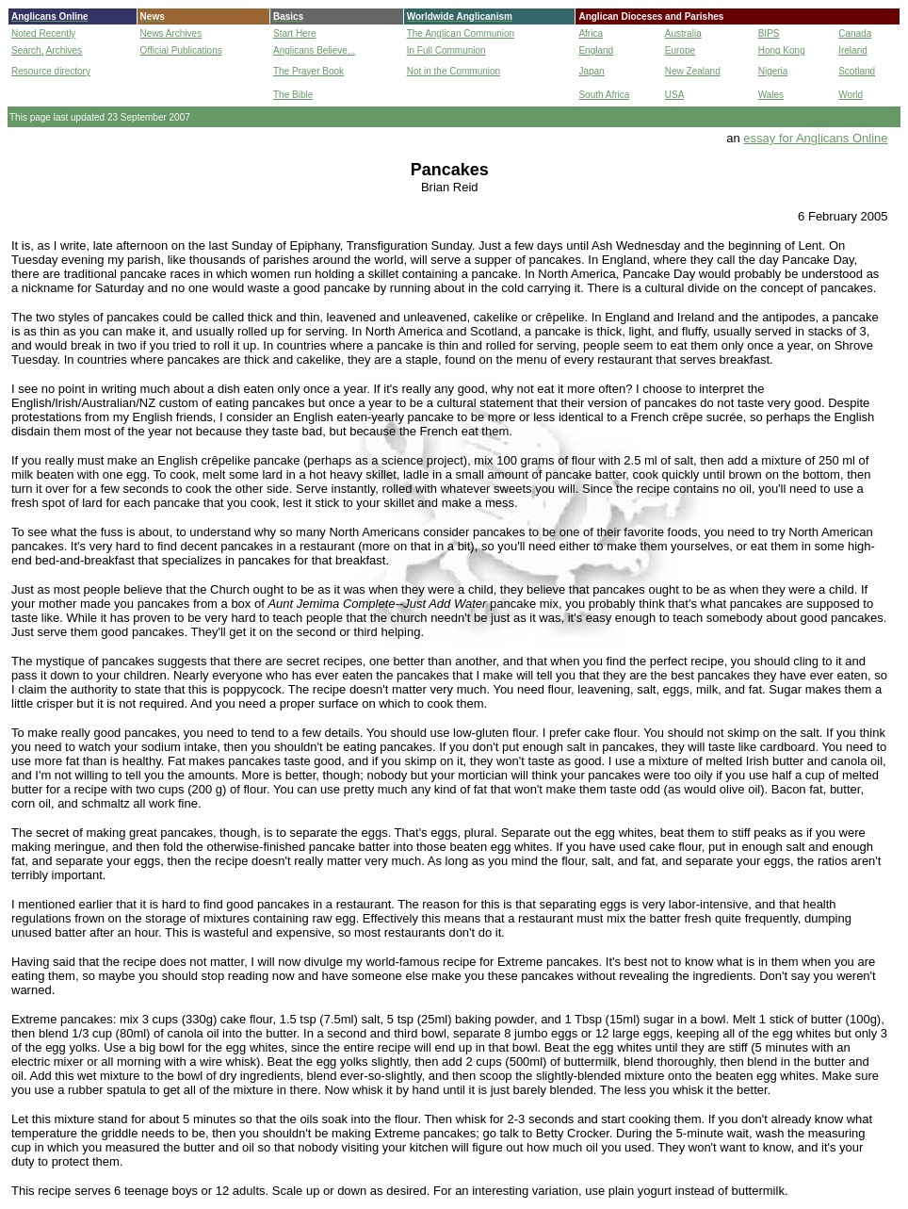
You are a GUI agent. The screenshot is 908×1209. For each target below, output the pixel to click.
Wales (771, 95)
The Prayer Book (308, 71)
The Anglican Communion (461, 33)
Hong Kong (781, 50)
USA (675, 95)
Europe (680, 50)
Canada (854, 33)
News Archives (171, 33)
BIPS (769, 33)
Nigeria (773, 71)
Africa (590, 33)
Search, (27, 50)
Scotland (856, 71)
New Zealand (693, 71)
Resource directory (50, 71)
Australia (683, 33)
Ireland (852, 50)
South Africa (603, 95)
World (850, 95)
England (595, 50)
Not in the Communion (454, 71)
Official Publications (181, 50)
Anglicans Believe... (314, 50)
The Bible (293, 95)
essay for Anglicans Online (815, 138)
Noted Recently (43, 33)
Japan (591, 71)
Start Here (294, 33)
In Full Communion (446, 50)
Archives (64, 50)
